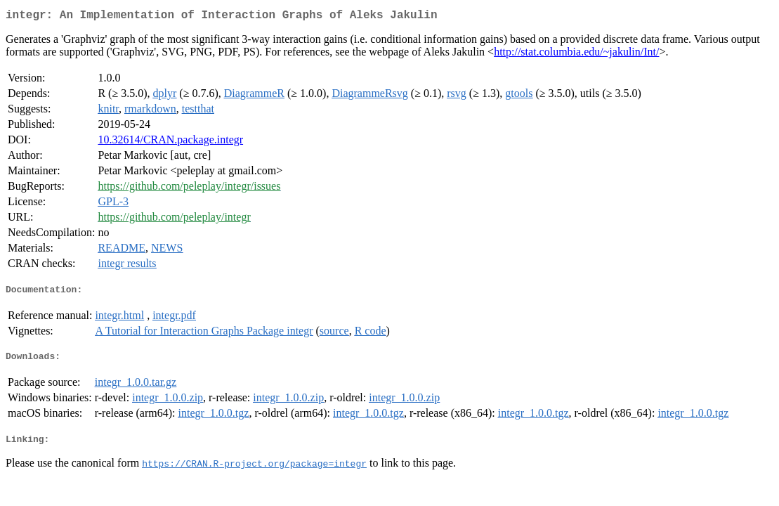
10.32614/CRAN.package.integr (170, 142)
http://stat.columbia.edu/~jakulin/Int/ (576, 54)
